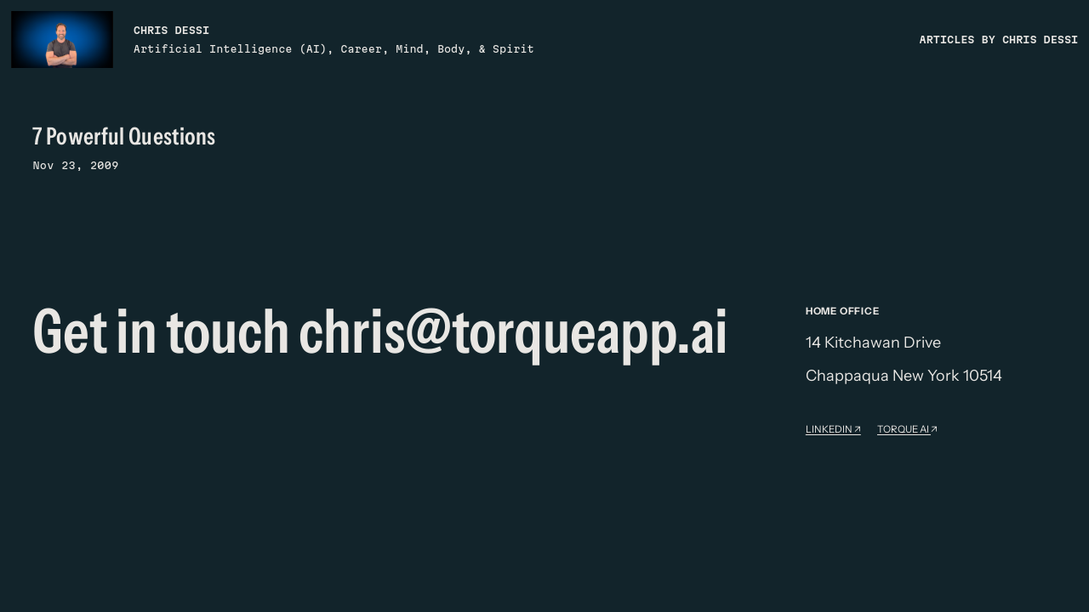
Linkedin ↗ (833, 429)
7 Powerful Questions (123, 136)
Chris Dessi (171, 30)
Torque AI (904, 429)
